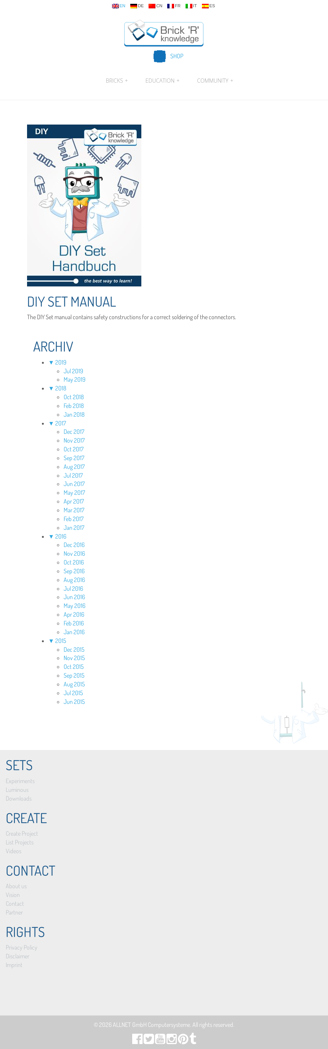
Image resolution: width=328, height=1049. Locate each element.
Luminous (17, 789)
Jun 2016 (74, 597)
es (208, 6)
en (118, 6)
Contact (15, 903)
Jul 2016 (73, 588)
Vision (13, 895)
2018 (60, 388)
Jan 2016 (74, 632)
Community (214, 81)
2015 (60, 640)
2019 (60, 362)
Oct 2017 (73, 449)
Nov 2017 (74, 440)
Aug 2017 (74, 466)
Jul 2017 (73, 475)
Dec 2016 (74, 544)
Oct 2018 (74, 397)
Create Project (22, 833)
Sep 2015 (74, 675)
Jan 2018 (74, 414)
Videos (13, 851)
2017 (60, 423)
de (137, 6)
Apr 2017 (74, 501)
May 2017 (74, 492)
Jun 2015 (74, 701)
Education (162, 81)
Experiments (20, 781)
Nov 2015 (74, 658)
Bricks (117, 81)
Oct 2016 (74, 562)
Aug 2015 (74, 684)
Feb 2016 (74, 623)
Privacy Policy (21, 947)
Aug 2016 (74, 580)
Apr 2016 (74, 614)
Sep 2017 (74, 458)
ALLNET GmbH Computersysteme (151, 1024)
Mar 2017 (74, 510)
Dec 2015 (74, 649)
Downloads (19, 798)
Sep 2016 (74, 571)
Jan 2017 (74, 527)
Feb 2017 (73, 519)
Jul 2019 (73, 371)
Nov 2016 (74, 553)
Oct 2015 (74, 666)
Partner (14, 912)
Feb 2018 (74, 405)
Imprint (14, 965)
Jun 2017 (74, 484)
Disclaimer (17, 956)
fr (174, 6)
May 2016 (74, 605)
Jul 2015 (73, 693)
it (191, 6)
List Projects (20, 842)
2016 (60, 536)
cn (155, 6)
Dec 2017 (74, 431)
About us (16, 886)
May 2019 (74, 379)
